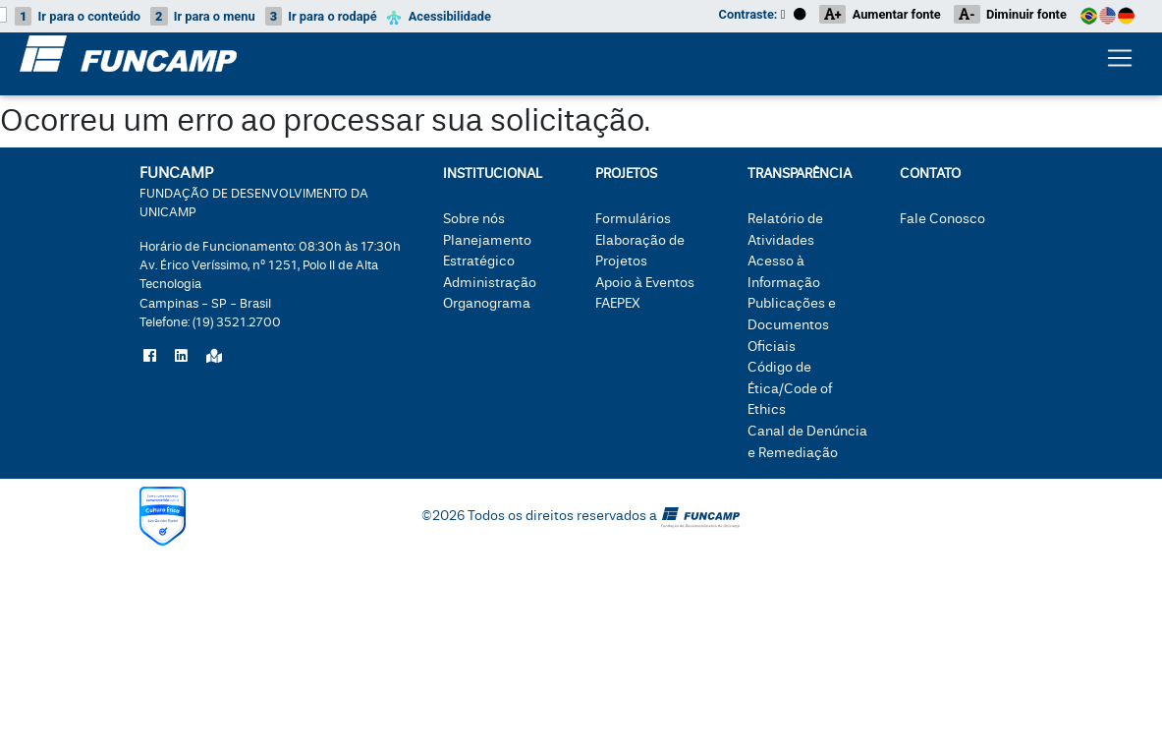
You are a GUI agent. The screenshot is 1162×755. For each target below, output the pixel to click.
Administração (489, 282)
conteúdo (77, 16)
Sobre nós (474, 218)
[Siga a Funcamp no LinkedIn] (181, 357)
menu (202, 16)
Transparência (799, 173)
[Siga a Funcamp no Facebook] (149, 357)
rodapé (321, 16)
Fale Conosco (942, 218)
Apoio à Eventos (644, 282)
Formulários (633, 218)
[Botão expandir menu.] (1119, 62)
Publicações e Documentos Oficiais (791, 324)
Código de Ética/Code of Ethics (789, 388)
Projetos (626, 173)
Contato (930, 173)
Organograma (486, 303)
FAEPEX (617, 303)
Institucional (492, 173)
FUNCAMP (253, 190)
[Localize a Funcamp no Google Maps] (214, 357)
